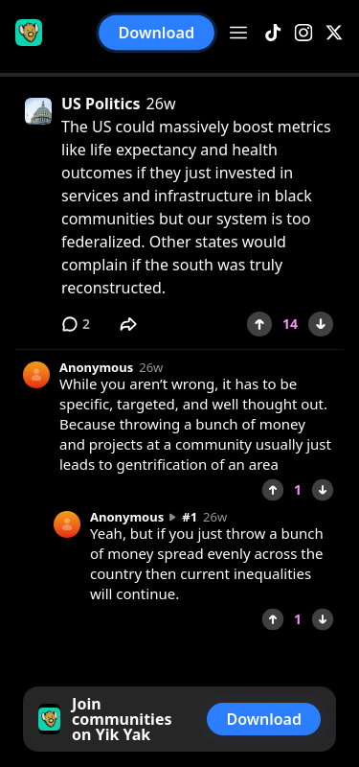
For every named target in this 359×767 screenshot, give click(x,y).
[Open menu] (238, 32)
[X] (334, 33)
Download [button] (157, 32)
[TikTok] (272, 33)
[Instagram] (303, 33)
